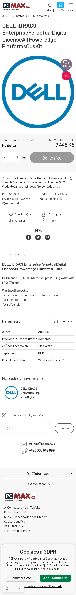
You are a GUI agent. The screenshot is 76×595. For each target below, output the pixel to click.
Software (21, 15)
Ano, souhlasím (55, 578)
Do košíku (52, 158)
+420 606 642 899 (42, 450)
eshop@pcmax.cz (42, 443)
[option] (38, 92)
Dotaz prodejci (57, 214)
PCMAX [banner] (16, 7)
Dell (17, 203)
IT (10, 15)
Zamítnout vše (21, 578)
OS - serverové (40, 15)
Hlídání (53, 220)
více (57, 186)
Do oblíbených (22, 214)
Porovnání (20, 220)
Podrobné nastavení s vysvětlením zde (38, 586)
